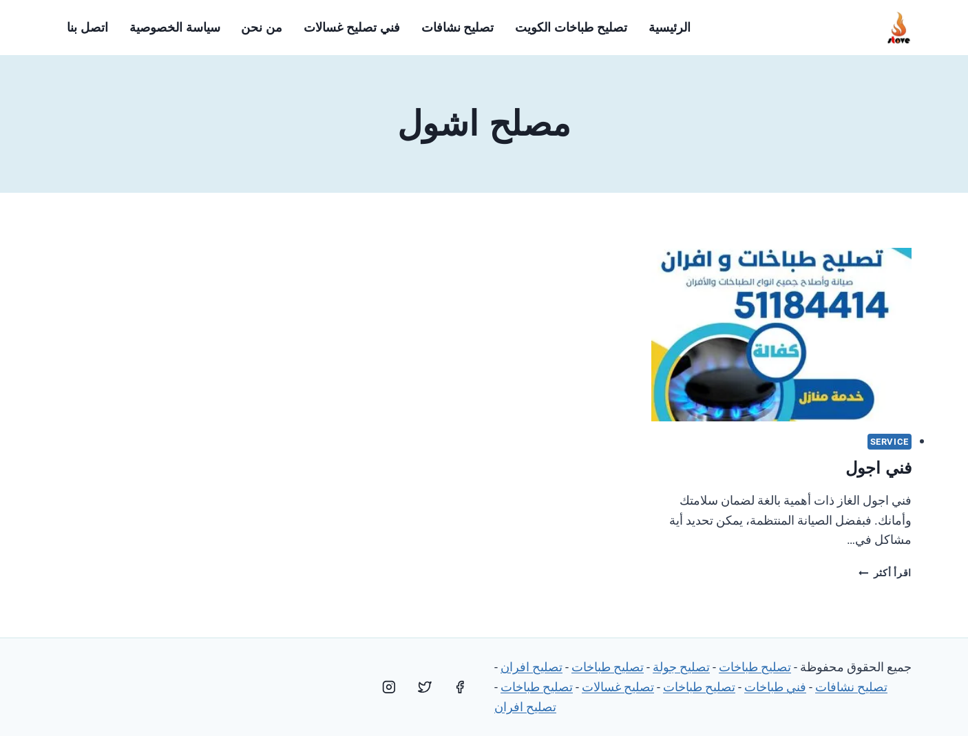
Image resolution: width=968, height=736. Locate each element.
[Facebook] (460, 687)
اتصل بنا (87, 27)
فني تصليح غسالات (352, 27)
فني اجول (878, 468)
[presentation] (781, 334)
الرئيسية (670, 27)
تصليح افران (531, 667)
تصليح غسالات (618, 687)
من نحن (261, 27)
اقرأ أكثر (885, 573)
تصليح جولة (681, 667)
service (889, 442)
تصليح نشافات (457, 27)
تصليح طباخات (755, 667)
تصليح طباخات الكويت (571, 27)
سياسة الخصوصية (174, 27)
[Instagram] (389, 687)
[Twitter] (425, 687)
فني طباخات (775, 687)
